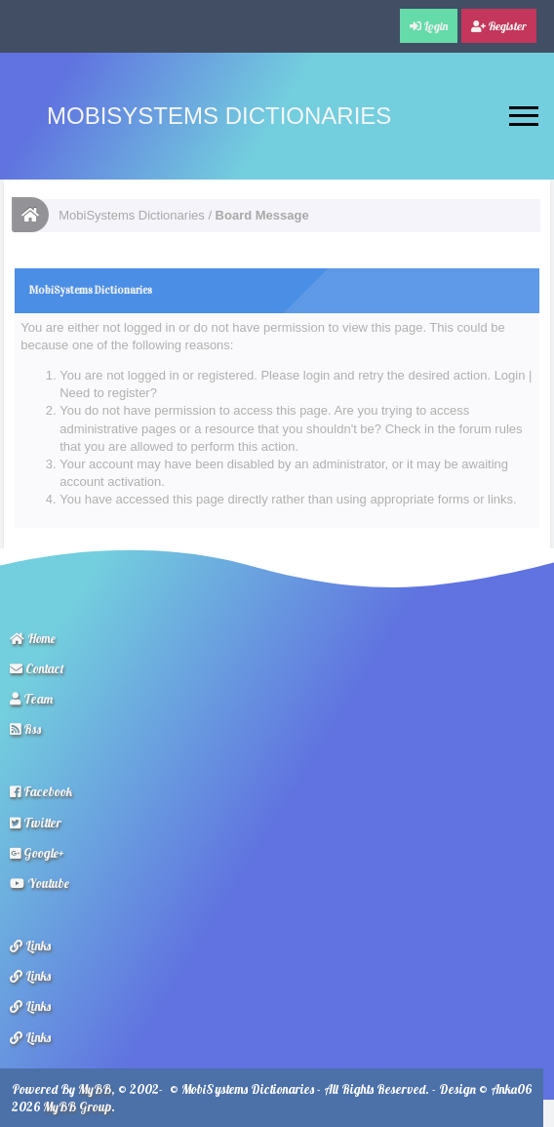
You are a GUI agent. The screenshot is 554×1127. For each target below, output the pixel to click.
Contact (37, 668)
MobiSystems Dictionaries (219, 115)
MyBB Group (77, 1106)
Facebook (41, 791)
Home (33, 638)
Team (31, 698)
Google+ (37, 853)
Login (510, 375)
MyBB (94, 1089)
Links (30, 945)
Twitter (35, 822)
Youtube (39, 883)
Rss (25, 729)
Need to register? (108, 392)
